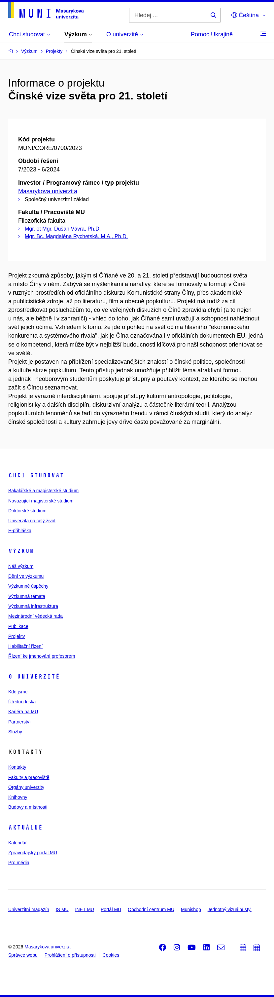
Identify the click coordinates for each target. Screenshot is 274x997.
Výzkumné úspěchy (28, 586)
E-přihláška (19, 530)
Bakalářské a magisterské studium (43, 490)
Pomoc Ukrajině (212, 34)
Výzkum (21, 551)
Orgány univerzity (26, 787)
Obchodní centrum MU (151, 909)
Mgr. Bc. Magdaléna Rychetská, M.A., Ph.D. (76, 236)
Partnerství (19, 721)
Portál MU (111, 909)
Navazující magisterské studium (41, 500)
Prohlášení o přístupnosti (70, 955)
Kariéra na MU (23, 711)
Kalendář (17, 842)
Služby (15, 731)
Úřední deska (22, 701)
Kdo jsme (17, 691)
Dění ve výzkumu (26, 576)
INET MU (84, 909)
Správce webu (23, 955)
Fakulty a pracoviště (29, 777)
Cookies (111, 955)
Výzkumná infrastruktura (33, 606)
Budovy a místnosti (27, 807)
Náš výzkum (20, 566)
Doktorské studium (27, 510)
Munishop (191, 909)
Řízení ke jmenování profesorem (41, 656)
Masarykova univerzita (47, 191)
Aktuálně (25, 827)
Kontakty (17, 767)
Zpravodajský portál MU (32, 852)
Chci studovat (36, 475)
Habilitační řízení (25, 646)
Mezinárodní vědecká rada (35, 616)
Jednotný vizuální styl (230, 909)
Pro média (18, 862)
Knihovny (17, 797)
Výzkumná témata (26, 596)
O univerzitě (34, 676)
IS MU (62, 909)
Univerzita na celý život (31, 520)
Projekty (16, 636)
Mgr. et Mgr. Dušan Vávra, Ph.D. (63, 229)
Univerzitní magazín (28, 909)
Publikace (18, 626)
